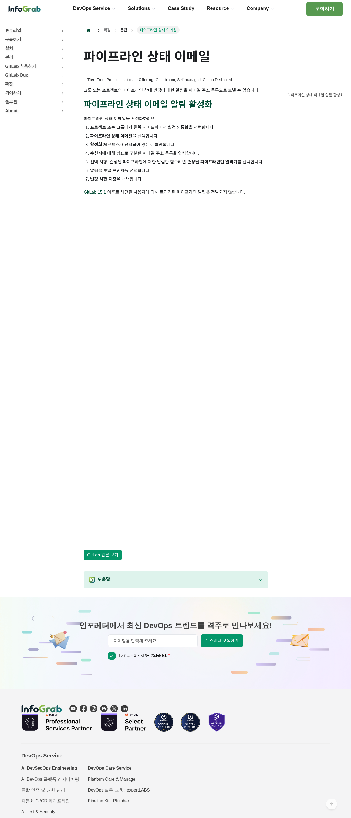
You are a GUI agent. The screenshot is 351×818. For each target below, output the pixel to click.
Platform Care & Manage (111, 779)
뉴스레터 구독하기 (221, 640)
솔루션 (11, 102)
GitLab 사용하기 (20, 66)
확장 (9, 84)
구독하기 (13, 39)
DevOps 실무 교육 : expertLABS (119, 790)
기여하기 (13, 93)
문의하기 (324, 9)
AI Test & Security (38, 811)
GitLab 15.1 (95, 192)
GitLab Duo (16, 75)
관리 (9, 57)
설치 (9, 48)
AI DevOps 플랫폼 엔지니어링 (50, 779)
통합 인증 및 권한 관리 (43, 790)
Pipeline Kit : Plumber (108, 801)
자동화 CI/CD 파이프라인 (45, 801)
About (11, 111)
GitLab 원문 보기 (102, 555)
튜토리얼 (13, 30)
